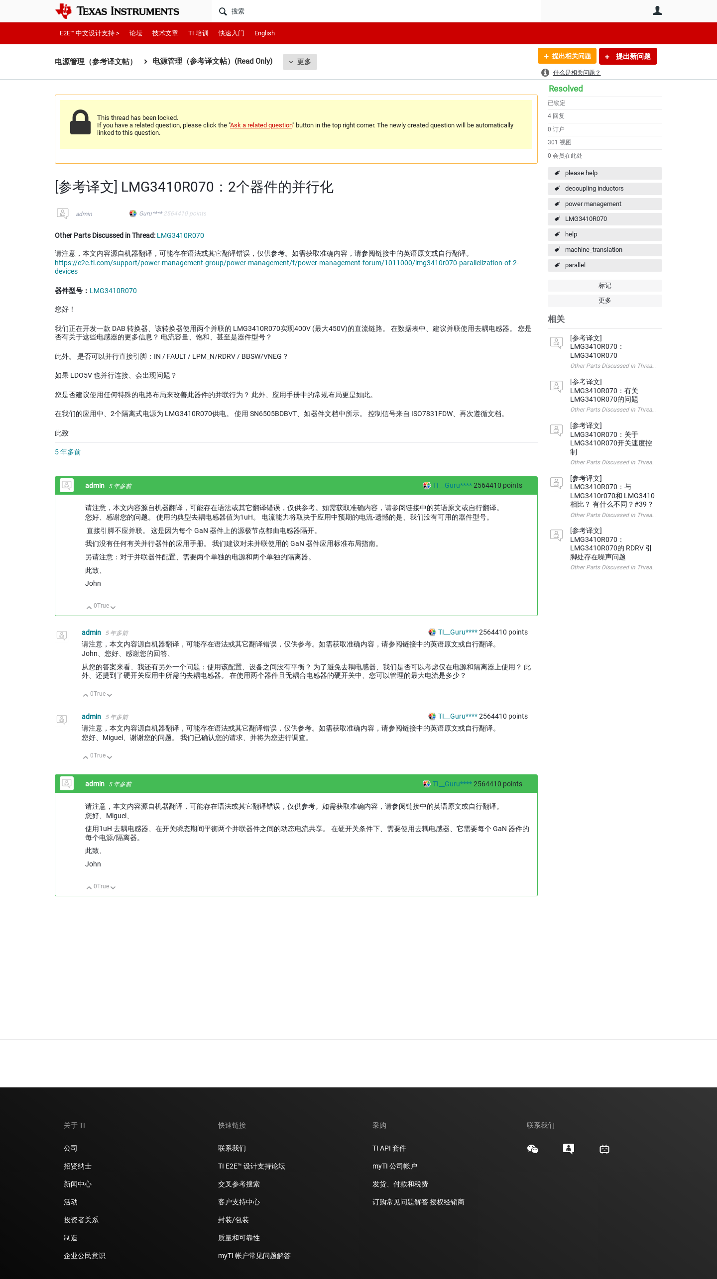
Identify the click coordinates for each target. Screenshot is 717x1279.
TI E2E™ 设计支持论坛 (251, 1166)
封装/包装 (233, 1220)
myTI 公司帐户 (394, 1166)
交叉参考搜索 (239, 1184)
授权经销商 (447, 1202)
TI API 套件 (389, 1148)
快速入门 (231, 33)
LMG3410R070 (586, 218)
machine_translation (593, 249)
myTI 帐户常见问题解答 (254, 1256)
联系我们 (232, 1148)
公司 (71, 1148)
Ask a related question (261, 125)
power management (593, 204)
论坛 (135, 33)
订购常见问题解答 (400, 1202)
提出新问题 (632, 56)
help (571, 234)
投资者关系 (81, 1220)
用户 (657, 10)
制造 (71, 1238)
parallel (575, 265)
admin (84, 214)
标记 (604, 285)
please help (581, 173)
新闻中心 (78, 1184)
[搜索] (376, 11)
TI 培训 (198, 33)
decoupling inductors (594, 188)
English (264, 33)
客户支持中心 (239, 1202)
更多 (304, 62)
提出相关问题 (569, 56)
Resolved (566, 89)
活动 (71, 1202)
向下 (113, 608)
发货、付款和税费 (400, 1184)
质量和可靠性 (239, 1238)
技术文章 (165, 33)
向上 (89, 608)
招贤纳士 (78, 1166)
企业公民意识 (85, 1256)
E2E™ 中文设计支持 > (90, 33)
